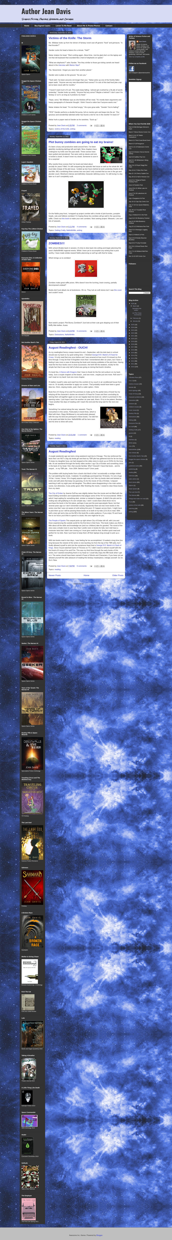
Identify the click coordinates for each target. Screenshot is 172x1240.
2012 (133, 361)
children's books (134, 407)
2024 (133, 327)
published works (134, 466)
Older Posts (117, 575)
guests (131, 433)
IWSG (131, 443)
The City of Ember (56, 493)
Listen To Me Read (64, 26)
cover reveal (133, 410)
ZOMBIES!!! (57, 243)
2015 (133, 352)
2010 (133, 367)
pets (130, 462)
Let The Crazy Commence (136, 314)
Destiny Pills (133, 413)
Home (26, 26)
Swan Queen (133, 489)
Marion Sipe (74, 65)
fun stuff (131, 426)
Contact (108, 26)
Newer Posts (55, 575)
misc (130, 446)
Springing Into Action (136, 309)
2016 (133, 350)
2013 (133, 358)
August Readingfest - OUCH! (68, 347)
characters (132, 400)
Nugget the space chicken (137, 459)
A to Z (131, 380)
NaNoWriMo (71, 230)
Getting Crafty (60, 230)
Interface (131, 439)
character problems (135, 397)
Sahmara (132, 476)
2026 (133, 303)
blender (131, 387)
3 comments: (82, 125)
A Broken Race (133, 377)
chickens (131, 403)
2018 (133, 344)
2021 (133, 336)
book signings (133, 390)
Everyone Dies (133, 423)
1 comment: (82, 435)
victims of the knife (62, 129)
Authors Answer (134, 384)
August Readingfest (62, 451)
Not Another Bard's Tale (136, 456)
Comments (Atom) (91, 584)
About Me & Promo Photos (88, 26)
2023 (133, 330)
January (135, 321)
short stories (133, 482)
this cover (118, 290)
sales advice (133, 479)
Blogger (99, 1235)
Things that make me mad (137, 498)
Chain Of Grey (133, 394)
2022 (133, 333)
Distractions (59, 335)
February (136, 318)
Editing (131, 420)
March (135, 306)
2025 (133, 324)
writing (72, 129)
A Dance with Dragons (68, 372)
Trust (130, 502)
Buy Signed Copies (42, 26)
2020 (133, 338)
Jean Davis (142, 41)
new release (133, 453)
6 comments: (82, 331)
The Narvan (132, 495)
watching (131, 508)
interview (62, 65)
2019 (133, 341)
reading (57, 438)
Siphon (131, 485)
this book (65, 219)
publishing (132, 469)
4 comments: (82, 227)
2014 (133, 355)
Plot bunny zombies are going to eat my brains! (81, 142)
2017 (133, 347)
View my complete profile (137, 57)
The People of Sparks (57, 520)
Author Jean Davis (46, 11)
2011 (133, 364)
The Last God (133, 492)
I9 (129, 436)
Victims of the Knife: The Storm (70, 38)
